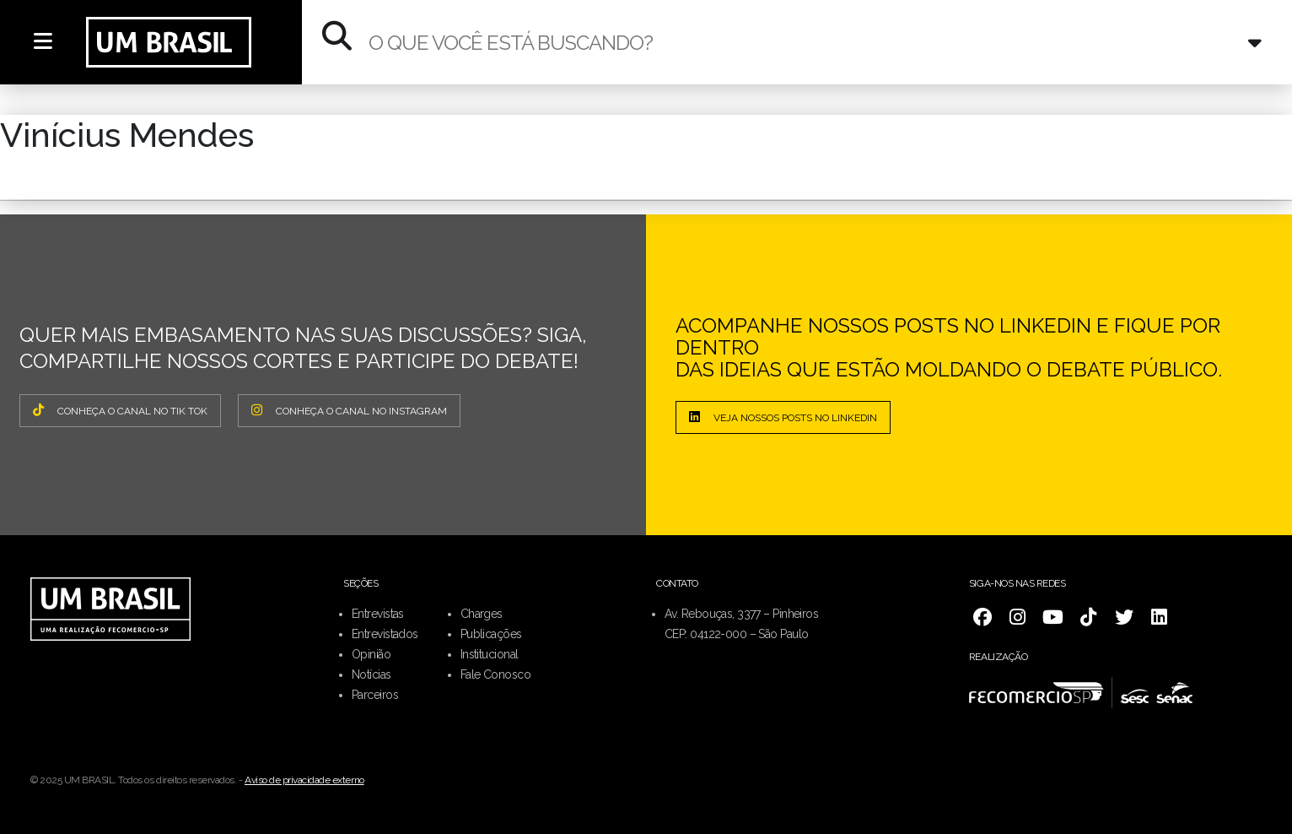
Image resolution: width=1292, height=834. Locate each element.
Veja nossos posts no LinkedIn (783, 417)
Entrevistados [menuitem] (385, 634)
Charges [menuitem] (481, 613)
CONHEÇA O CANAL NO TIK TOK (120, 410)
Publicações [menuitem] (491, 634)
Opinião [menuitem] (371, 654)
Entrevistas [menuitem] (378, 613)
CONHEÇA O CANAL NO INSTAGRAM (349, 410)
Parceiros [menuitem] (375, 694)
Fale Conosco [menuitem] (495, 674)
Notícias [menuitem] (371, 674)
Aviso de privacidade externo (304, 780)
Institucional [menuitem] (489, 654)
